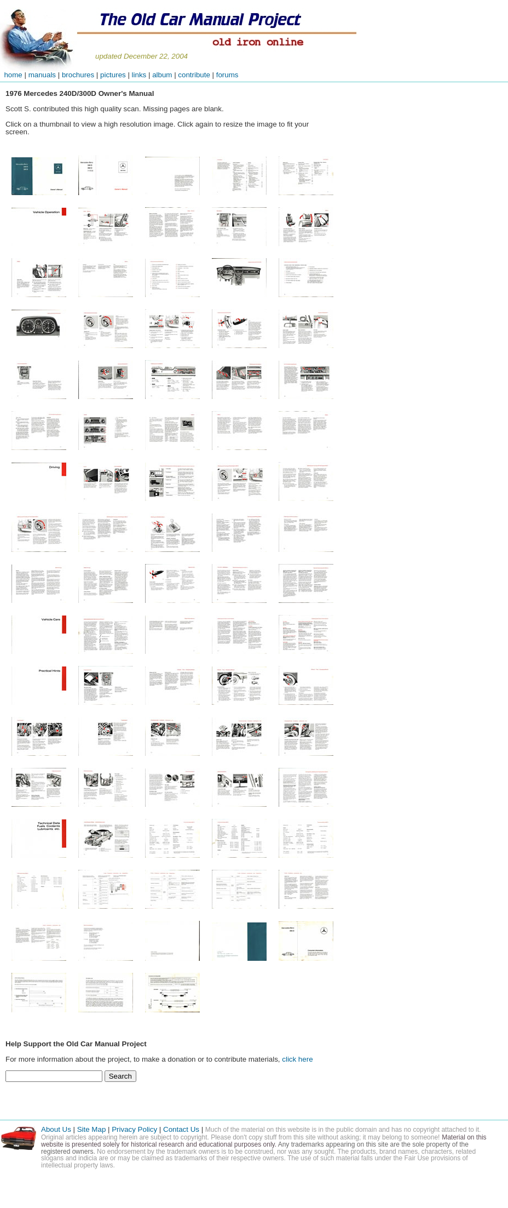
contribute (195, 75)
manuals (42, 75)
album (162, 75)
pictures (113, 75)
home (11, 75)
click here (297, 1059)
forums (227, 75)
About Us (56, 1129)
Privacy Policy (134, 1129)
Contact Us (182, 1129)
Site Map (91, 1129)
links (139, 75)
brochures (78, 75)
